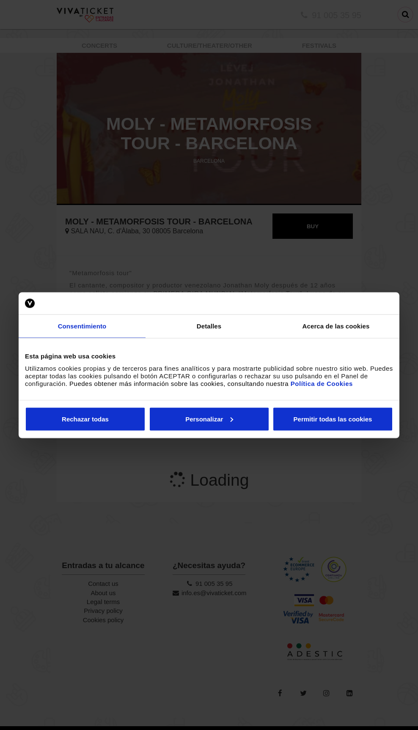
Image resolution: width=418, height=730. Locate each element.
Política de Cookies (322, 383)
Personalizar (209, 418)
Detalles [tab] (209, 326)
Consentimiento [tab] (82, 326)
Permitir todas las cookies (333, 418)
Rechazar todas (85, 418)
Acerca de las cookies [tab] (336, 326)
